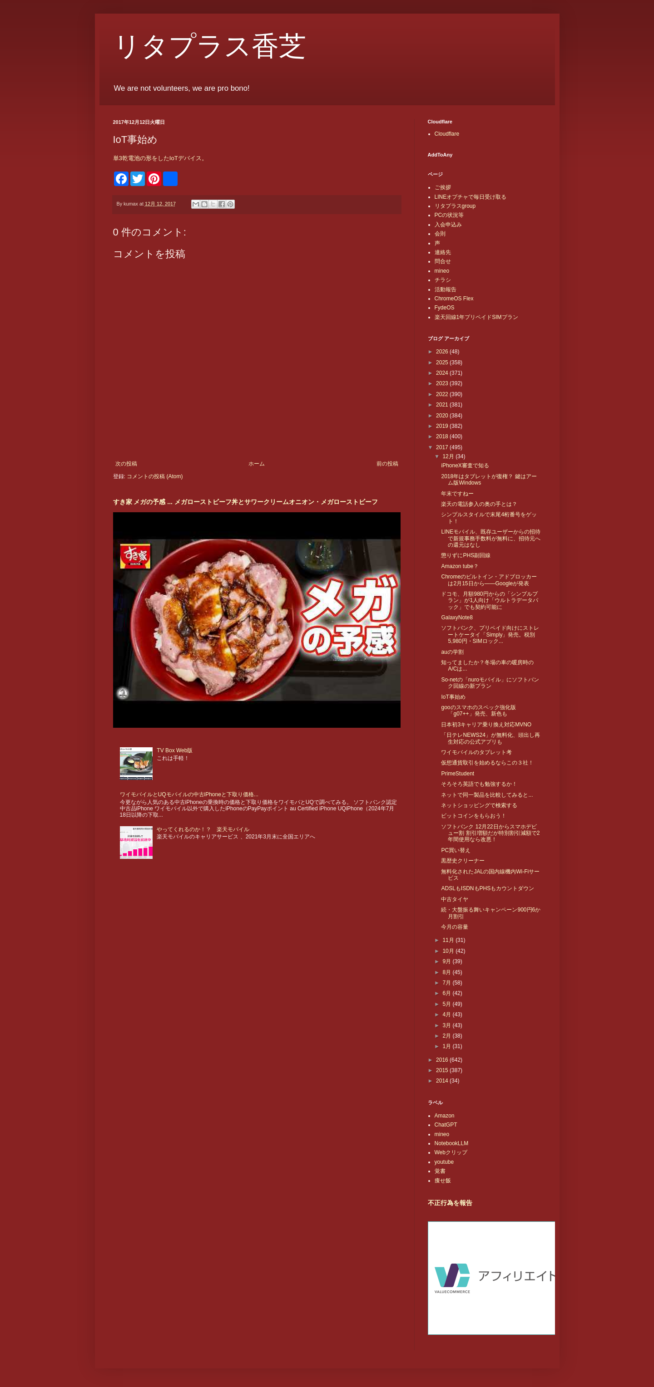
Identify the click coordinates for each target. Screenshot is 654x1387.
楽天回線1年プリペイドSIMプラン (476, 317)
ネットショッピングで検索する (479, 805)
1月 (447, 1046)
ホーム (256, 464)
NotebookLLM (452, 1143)
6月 (447, 993)
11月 (449, 940)
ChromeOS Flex (454, 298)
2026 (443, 351)
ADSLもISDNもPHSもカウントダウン (487, 888)
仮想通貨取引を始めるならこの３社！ (487, 763)
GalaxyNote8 (456, 617)
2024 (443, 373)
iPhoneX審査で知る (465, 465)
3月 (447, 1025)
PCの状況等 (449, 215)
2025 (443, 362)
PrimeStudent (457, 773)
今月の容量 (454, 927)
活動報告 (445, 289)
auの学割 (452, 652)
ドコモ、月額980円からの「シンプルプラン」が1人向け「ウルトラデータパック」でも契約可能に (489, 600)
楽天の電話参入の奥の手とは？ (479, 504)
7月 (447, 983)
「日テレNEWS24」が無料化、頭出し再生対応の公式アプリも (490, 738)
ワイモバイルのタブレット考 (476, 752)
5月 (447, 1004)
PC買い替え (456, 850)
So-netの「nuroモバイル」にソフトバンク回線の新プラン (490, 682)
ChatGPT (446, 1125)
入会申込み (448, 224)
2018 (443, 436)
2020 (443, 415)
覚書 (440, 1171)
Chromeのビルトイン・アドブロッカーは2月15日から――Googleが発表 (489, 579)
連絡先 (443, 252)
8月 (447, 972)
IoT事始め (453, 697)
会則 (440, 233)
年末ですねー (457, 493)
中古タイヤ (454, 899)
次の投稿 (126, 464)
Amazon (445, 1116)
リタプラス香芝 (209, 46)
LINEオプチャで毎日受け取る (471, 197)
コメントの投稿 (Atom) (155, 476)
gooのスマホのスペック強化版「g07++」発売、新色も (478, 710)
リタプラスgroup (455, 206)
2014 (443, 1081)
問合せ (443, 261)
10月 (449, 951)
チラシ (443, 280)
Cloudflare (447, 134)
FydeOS (445, 307)
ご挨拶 (443, 187)
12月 (449, 456)
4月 (447, 1014)
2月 (447, 1036)
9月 (447, 961)
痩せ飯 (443, 1180)
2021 (443, 405)
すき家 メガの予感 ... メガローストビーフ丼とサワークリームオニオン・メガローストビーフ (245, 501)
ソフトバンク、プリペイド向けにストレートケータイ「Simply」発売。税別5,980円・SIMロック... (490, 634)
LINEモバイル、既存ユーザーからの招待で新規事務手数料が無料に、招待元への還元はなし (490, 538)
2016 (443, 1060)
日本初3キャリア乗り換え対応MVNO (486, 724)
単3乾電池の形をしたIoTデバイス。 (160, 158)
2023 (443, 383)
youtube (444, 1162)
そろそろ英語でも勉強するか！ (479, 784)
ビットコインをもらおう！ (473, 816)
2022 (443, 394)
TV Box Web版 (175, 750)
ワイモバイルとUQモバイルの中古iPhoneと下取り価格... (189, 794)
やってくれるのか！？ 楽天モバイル (203, 829)
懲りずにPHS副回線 (465, 555)
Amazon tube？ (460, 566)
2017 (443, 447)
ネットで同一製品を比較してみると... (487, 795)
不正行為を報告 (450, 1202)
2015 (443, 1070)
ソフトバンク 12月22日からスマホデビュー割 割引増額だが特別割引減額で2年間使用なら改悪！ (490, 833)
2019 (443, 426)
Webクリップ (451, 1152)
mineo (442, 271)
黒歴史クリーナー (463, 861)
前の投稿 (387, 464)
